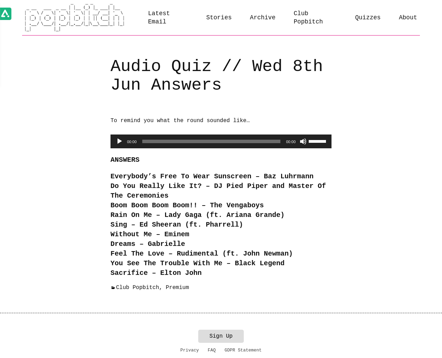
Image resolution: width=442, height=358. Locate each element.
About (408, 17)
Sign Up (220, 336)
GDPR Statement (243, 350)
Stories (219, 17)
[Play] (119, 141)
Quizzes (368, 17)
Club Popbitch (308, 18)
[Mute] (303, 141)
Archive (263, 17)
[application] (221, 141)
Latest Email (159, 18)
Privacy (189, 350)
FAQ (212, 350)
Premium (177, 288)
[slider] (211, 141)
